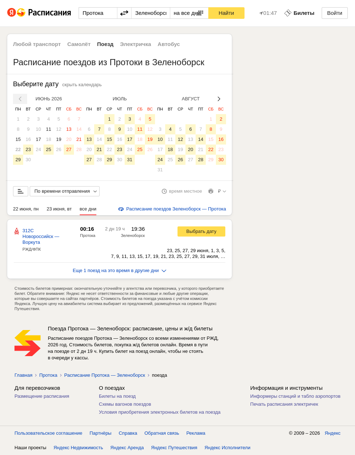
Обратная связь (162, 433)
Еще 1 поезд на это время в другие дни (120, 270)
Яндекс (333, 433)
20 (68, 139)
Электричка (135, 44)
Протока (87, 235)
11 (48, 129)
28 (79, 149)
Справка (128, 433)
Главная (23, 375)
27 (68, 149)
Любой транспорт (37, 44)
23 (28, 149)
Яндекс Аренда (127, 447)
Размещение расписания (41, 396)
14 (79, 129)
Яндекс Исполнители (228, 447)
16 (28, 139)
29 (18, 159)
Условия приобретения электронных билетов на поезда (160, 412)
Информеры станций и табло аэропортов (295, 396)
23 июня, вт (59, 209)
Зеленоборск (133, 235)
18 (48, 139)
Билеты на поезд (117, 396)
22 (18, 149)
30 (28, 159)
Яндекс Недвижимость (78, 447)
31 (129, 159)
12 (58, 129)
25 (48, 149)
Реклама (196, 433)
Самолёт (79, 44)
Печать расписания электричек (284, 404)
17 (38, 139)
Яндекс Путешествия (174, 447)
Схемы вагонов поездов (125, 404)
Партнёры (100, 433)
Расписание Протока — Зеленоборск (104, 375)
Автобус (169, 44)
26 (58, 149)
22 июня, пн (26, 209)
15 (18, 139)
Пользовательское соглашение (48, 433)
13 (68, 129)
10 (38, 129)
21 (79, 139)
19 (58, 139)
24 (38, 149)
